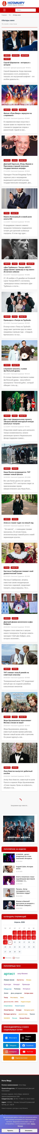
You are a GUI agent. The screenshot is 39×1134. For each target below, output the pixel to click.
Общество (23, 109)
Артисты (20, 980)
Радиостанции (25, 1001)
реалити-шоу (23, 1014)
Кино (22, 997)
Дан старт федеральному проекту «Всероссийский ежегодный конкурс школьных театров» (19, 421)
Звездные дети (29, 1010)
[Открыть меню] (4, 10)
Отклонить (28, 1130)
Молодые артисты (10, 1014)
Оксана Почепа (24, 1018)
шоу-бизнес (22, 974)
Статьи (15, 109)
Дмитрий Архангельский (18, 68)
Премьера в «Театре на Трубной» (17, 320)
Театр (6, 997)
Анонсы (22, 263)
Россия (14, 1018)
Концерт (16, 984)
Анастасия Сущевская (17, 118)
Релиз (28, 980)
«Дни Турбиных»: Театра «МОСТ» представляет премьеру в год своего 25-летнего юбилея (19, 270)
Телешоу (17, 989)
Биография (25, 55)
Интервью (16, 55)
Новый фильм (9, 1010)
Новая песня (9, 980)
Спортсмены (8, 1006)
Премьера (26, 984)
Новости (7, 55)
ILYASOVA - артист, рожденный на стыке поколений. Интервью (24, 856)
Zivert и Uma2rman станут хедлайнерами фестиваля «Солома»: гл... (25, 879)
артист (9, 974)
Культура (7, 59)
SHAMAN (7, 1018)
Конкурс (19, 1010)
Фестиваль (14, 997)
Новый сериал (20, 1006)
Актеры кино (28, 993)
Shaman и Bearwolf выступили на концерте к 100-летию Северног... (25, 903)
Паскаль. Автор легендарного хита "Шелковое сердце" (23, 891)
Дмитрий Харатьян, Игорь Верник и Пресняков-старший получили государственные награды (18, 166)
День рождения (16, 993)
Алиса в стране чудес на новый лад (18, 523)
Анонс (6, 993)
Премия (32, 1014)
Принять (10, 1130)
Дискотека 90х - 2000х (11, 1001)
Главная (4, 15)
